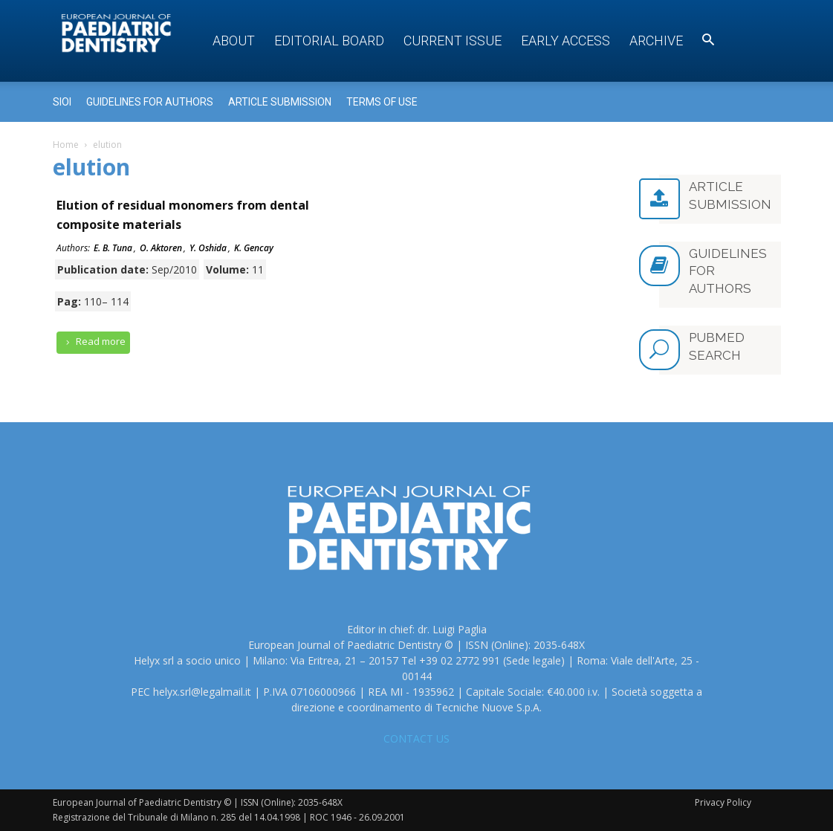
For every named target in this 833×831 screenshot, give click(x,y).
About (234, 40)
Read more (93, 341)
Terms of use (382, 102)
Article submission (279, 102)
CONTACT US (416, 738)
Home (66, 144)
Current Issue (452, 40)
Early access (565, 40)
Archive (656, 40)
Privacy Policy (723, 802)
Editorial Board (329, 40)
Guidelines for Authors (149, 102)
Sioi (62, 102)
